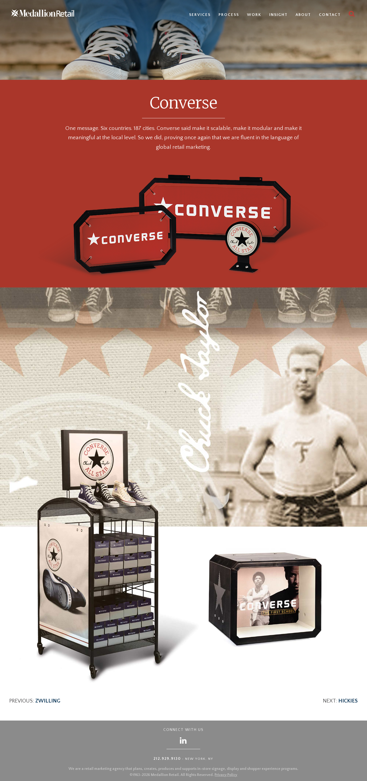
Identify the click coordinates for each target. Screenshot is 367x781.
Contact (330, 14)
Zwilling (47, 701)
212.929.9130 (167, 759)
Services (200, 14)
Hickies (348, 701)
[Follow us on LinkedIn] (183, 740)
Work (254, 14)
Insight (278, 14)
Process (229, 14)
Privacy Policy (226, 775)
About (303, 14)
